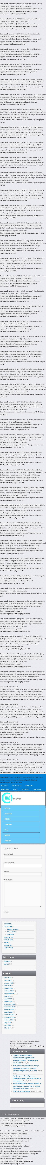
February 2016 (9, 1015)
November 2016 (9, 1007)
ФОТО (15, 789)
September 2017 (9, 993)
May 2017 (7, 996)
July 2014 (7, 1023)
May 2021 (7, 978)
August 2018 (8, 983)
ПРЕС (6, 964)
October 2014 (9, 1020)
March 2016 (8, 1012)
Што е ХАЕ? (11, 932)
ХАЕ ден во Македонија (21, 1091)
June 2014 (7, 1025)
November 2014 (9, 1017)
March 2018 (8, 988)
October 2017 (9, 991)
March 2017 (8, 1001)
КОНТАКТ (25, 789)
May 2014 (7, 1028)
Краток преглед (12, 929)
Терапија (10, 934)
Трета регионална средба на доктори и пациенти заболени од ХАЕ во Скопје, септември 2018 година (27, 1086)
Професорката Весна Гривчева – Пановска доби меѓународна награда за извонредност (27, 1078)
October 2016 (9, 1009)
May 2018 (7, 985)
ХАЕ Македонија (12, 1114)
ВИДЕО (7, 961)
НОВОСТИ (29, 786)
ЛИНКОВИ (37, 789)
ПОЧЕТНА (7, 808)
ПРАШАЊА (8, 824)
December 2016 (9, 1004)
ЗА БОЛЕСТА (16, 786)
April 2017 (8, 999)
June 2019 (7, 980)
